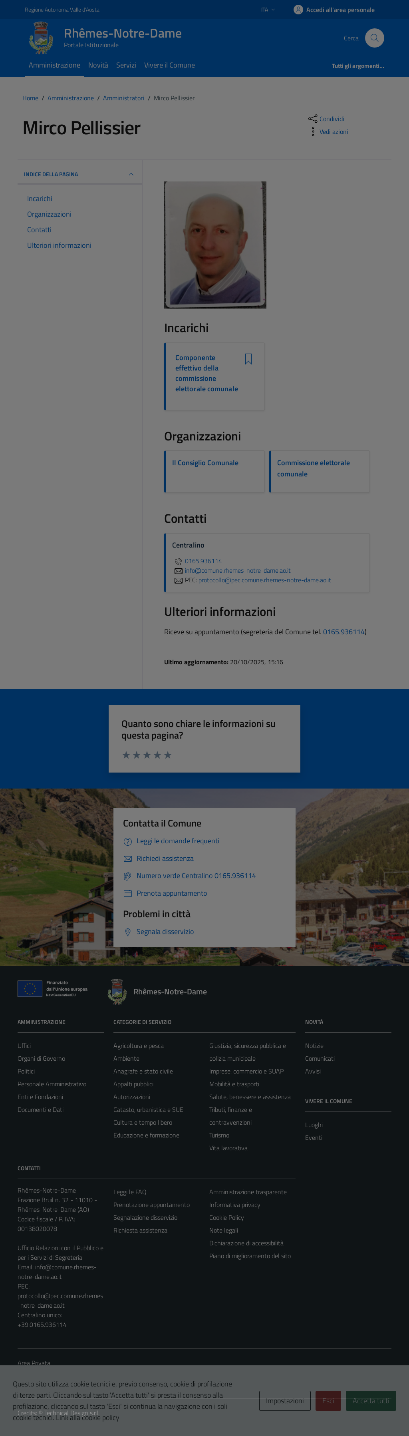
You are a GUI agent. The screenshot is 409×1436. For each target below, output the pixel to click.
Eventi (313, 1137)
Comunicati (320, 1058)
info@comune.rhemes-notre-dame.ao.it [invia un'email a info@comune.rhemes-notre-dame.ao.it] (231, 570)
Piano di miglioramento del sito (250, 1256)
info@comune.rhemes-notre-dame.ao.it (57, 1271)
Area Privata (34, 1363)
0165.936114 (197, 561)
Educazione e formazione (146, 1135)
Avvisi (313, 1071)
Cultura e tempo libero (142, 1122)
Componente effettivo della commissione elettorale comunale (206, 373)
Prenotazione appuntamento (151, 1204)
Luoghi (314, 1124)
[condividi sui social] (325, 118)
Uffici (24, 1045)
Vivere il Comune (169, 65)
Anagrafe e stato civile (143, 1071)
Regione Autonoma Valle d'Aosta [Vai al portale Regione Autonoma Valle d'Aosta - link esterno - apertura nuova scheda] (62, 9)
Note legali (223, 1230)
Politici (26, 1071)
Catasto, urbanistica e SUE (148, 1109)
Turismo (219, 1135)
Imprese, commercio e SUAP (246, 1071)
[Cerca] (374, 38)
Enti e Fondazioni (40, 1096)
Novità (98, 65)
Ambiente (126, 1058)
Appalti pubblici (133, 1084)
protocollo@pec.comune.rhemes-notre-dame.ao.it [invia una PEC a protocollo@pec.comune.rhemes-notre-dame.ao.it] (265, 580)
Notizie (314, 1045)
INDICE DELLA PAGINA (80, 174)
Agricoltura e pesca (138, 1045)
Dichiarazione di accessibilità (246, 1243)
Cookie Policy (226, 1217)
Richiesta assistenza (140, 1230)
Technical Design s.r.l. (71, 1413)
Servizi (126, 65)
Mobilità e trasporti (234, 1084)
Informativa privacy (234, 1204)
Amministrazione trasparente (248, 1192)
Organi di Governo (41, 1058)
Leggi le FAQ (130, 1192)
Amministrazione (54, 65)
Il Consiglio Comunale (205, 462)
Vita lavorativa (228, 1148)
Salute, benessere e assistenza (250, 1096)
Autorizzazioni (131, 1096)
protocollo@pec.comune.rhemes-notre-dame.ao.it (60, 1300)
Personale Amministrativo (52, 1084)
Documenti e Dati (41, 1109)
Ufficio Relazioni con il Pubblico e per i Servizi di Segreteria (60, 1252)
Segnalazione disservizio (145, 1217)
